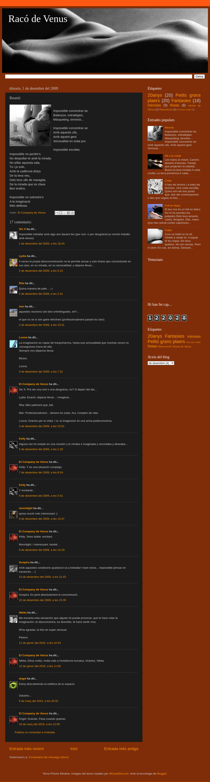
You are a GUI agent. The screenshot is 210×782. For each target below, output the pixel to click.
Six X (22, 229)
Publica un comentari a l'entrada (35, 732)
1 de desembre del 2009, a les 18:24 (41, 243)
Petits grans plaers (166, 341)
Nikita (23, 612)
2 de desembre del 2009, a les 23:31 (41, 324)
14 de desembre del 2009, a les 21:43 (42, 576)
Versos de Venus (181, 346)
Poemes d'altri (184, 109)
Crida (168, 180)
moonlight (25, 508)
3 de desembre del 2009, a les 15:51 (41, 426)
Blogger (162, 773)
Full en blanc (173, 205)
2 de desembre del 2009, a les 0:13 (41, 270)
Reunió (169, 127)
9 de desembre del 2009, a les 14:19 (41, 549)
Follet (168, 230)
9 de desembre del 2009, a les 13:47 (41, 518)
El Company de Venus (33, 384)
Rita (21, 283)
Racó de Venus (37, 18)
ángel (22, 678)
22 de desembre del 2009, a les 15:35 (42, 600)
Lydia (22, 256)
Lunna (23, 337)
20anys (155, 95)
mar (21, 306)
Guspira (24, 562)
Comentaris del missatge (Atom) (49, 757)
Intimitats (154, 105)
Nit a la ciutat (173, 155)
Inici (74, 749)
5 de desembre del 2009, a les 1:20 (41, 449)
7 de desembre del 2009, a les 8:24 (41, 472)
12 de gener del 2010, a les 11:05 (40, 666)
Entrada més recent (26, 749)
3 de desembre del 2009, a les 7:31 (41, 371)
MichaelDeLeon (119, 773)
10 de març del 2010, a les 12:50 (39, 724)
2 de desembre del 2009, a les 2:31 (41, 293)
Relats (174, 105)
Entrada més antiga (121, 749)
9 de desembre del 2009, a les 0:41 (41, 495)
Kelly (22, 438)
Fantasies (181, 100)
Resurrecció (166, 109)
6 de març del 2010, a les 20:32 (38, 701)
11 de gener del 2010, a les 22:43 (40, 642)
